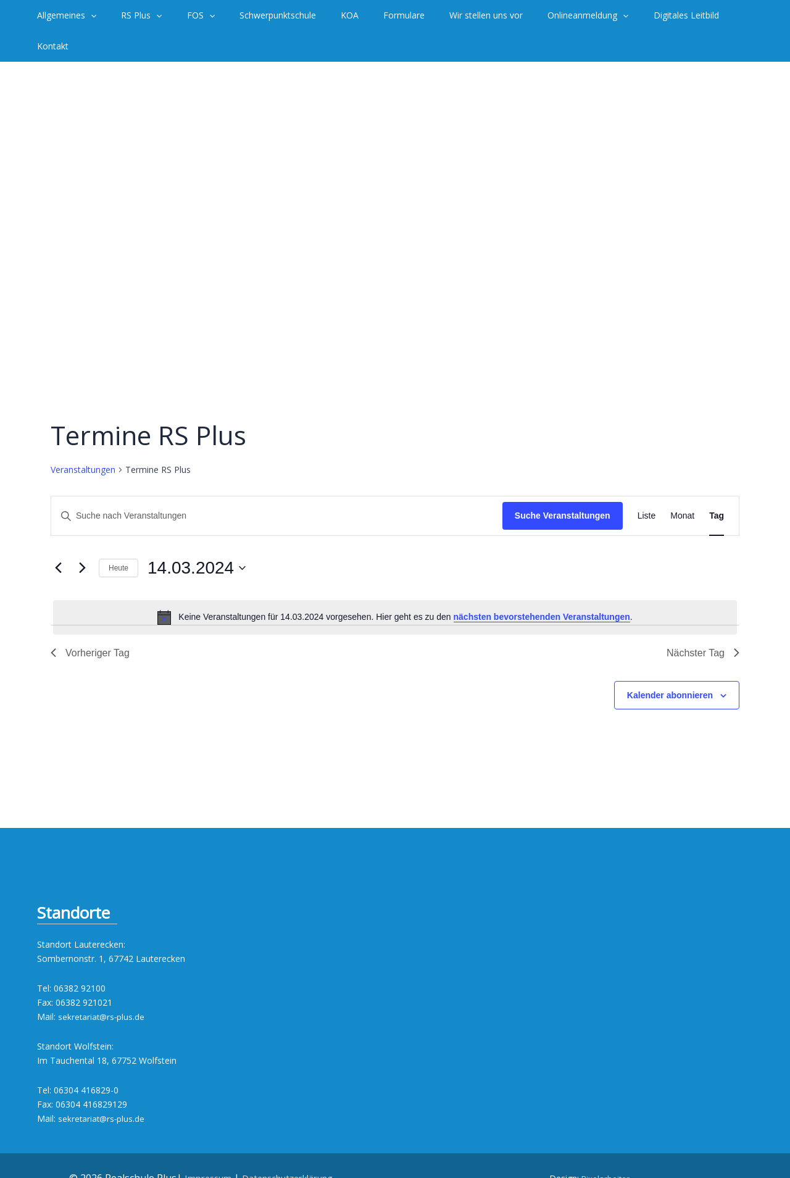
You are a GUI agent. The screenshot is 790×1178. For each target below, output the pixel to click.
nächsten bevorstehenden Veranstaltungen (542, 586)
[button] (89, 15)
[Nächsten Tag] (82, 537)
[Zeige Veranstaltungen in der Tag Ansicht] (716, 485)
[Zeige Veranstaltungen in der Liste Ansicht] (647, 485)
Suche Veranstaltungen (562, 485)
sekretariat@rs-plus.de (102, 986)
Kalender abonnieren (670, 664)
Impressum (201, 1147)
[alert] (395, 586)
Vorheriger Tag (90, 622)
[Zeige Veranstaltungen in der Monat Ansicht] (682, 485)
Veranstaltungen (83, 439)
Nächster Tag (703, 622)
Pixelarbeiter (605, 1147)
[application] (112, 15)
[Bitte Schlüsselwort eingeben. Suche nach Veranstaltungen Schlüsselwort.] (276, 485)
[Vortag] (58, 537)
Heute (118, 537)
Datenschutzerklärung (290, 1147)
